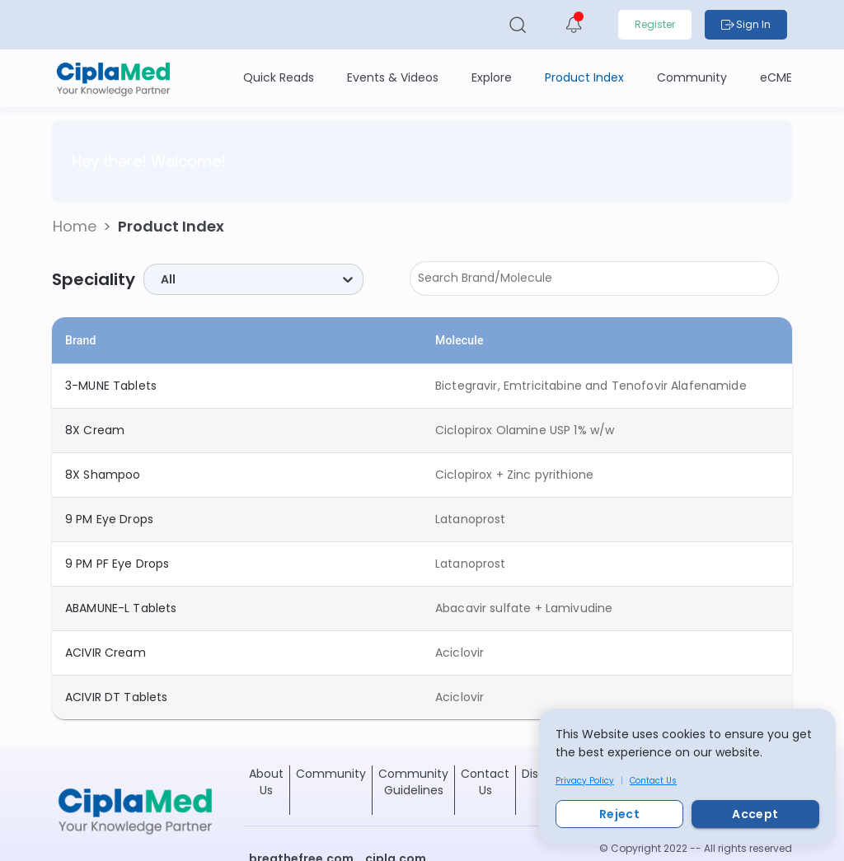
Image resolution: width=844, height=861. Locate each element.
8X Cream (94, 430)
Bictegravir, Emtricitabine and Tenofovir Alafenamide (591, 385)
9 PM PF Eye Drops (117, 563)
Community (331, 773)
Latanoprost (470, 519)
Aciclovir (459, 652)
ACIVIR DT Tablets (116, 697)
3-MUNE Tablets (111, 385)
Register (655, 24)
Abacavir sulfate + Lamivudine (523, 608)
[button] (74, 226)
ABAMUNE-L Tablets (121, 608)
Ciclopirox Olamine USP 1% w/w (524, 430)
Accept (755, 814)
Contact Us (653, 780)
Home (74, 226)
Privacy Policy (585, 780)
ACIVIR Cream (105, 652)
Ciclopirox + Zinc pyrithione (514, 474)
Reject (619, 814)
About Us (266, 781)
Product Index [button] (171, 226)
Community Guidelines (413, 781)
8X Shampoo (103, 474)
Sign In (746, 24)
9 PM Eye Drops (109, 519)
